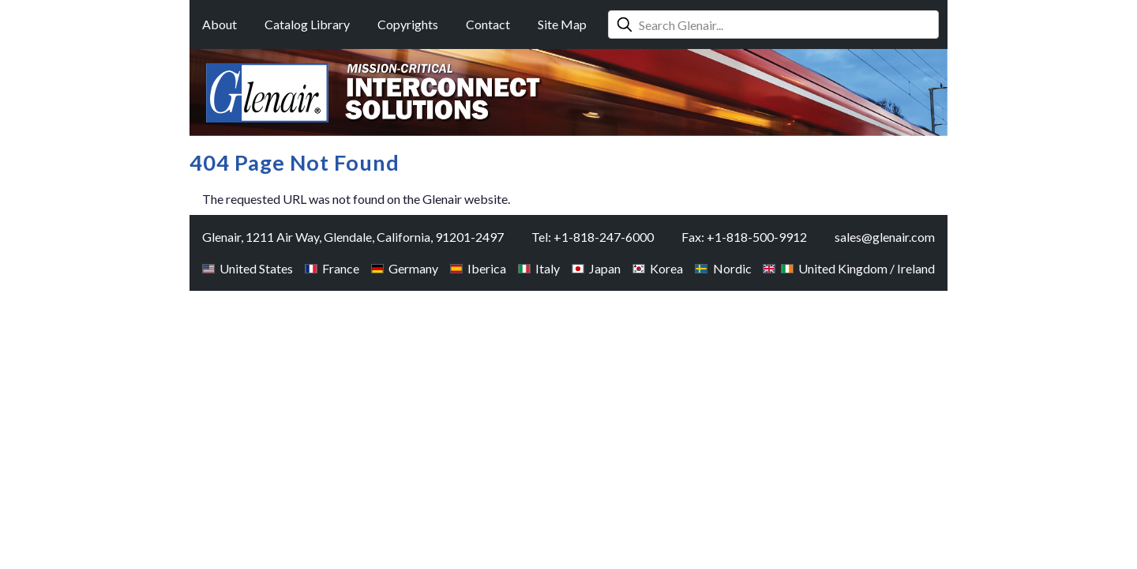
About (219, 24)
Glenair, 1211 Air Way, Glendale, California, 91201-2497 (353, 236)
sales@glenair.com (885, 236)
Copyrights (407, 24)
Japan (596, 268)
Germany (404, 268)
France (332, 268)
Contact (488, 24)
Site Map (562, 24)
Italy (539, 268)
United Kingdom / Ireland (849, 268)
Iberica (478, 268)
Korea (657, 268)
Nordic (723, 268)
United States (247, 268)
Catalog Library (307, 24)
